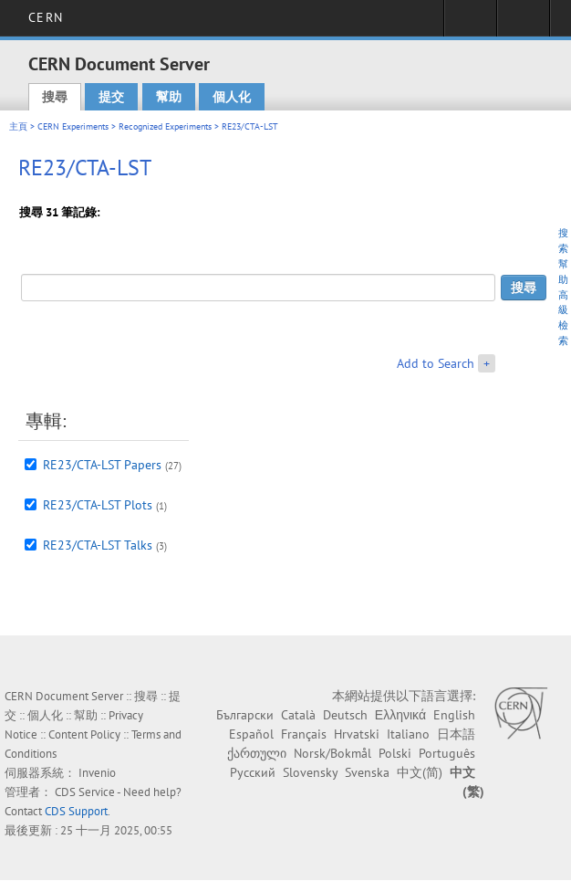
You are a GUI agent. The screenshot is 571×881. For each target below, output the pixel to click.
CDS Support (76, 811)
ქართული (256, 753)
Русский (252, 772)
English (454, 715)
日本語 (456, 734)
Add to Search (435, 363)
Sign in (470, 23)
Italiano (408, 734)
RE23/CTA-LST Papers (102, 464)
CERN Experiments (73, 126)
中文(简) (419, 772)
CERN (45, 17)
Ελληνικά (400, 715)
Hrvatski (356, 734)
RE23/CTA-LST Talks (97, 545)
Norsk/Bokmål (332, 753)
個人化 (232, 97)
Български (245, 715)
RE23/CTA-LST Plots (97, 505)
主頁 (18, 126)
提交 (111, 97)
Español (251, 734)
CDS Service (85, 792)
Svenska (367, 772)
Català (298, 715)
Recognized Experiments (165, 126)
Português (447, 753)
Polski (395, 753)
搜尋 (54, 97)
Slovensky (310, 772)
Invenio (97, 773)
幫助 (169, 97)
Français (304, 734)
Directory (523, 23)
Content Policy (84, 734)
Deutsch (345, 715)
